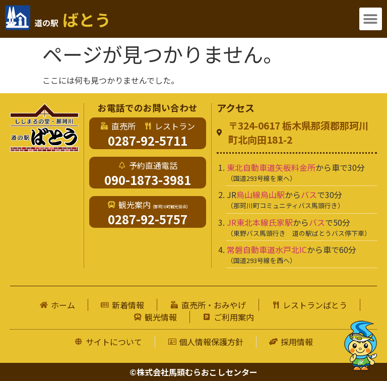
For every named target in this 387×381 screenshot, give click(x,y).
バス (309, 194)
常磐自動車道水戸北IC (267, 249)
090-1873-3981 (147, 179)
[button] (370, 19)
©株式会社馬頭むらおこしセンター (193, 372)
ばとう (72, 19)
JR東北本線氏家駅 (260, 222)
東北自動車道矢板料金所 (271, 167)
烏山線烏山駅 (260, 194)
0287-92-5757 (147, 219)
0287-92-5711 (147, 140)
